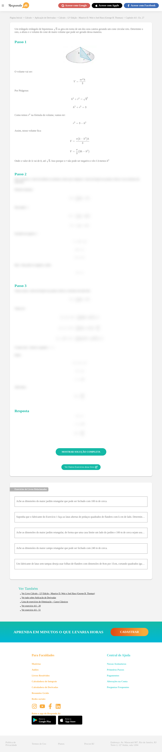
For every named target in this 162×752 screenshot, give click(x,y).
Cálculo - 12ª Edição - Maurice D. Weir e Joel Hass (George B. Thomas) (91, 18)
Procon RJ (89, 744)
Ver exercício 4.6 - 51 (31, 610)
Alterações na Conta (117, 681)
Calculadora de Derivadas (45, 687)
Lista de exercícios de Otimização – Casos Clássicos (45, 602)
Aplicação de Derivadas (45, 18)
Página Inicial (16, 18)
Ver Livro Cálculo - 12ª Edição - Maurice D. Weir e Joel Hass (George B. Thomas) (58, 593)
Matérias (36, 664)
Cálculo (28, 18)
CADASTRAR (129, 632)
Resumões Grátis (40, 693)
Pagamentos (113, 675)
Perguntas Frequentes (118, 687)
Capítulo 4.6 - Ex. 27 (135, 18)
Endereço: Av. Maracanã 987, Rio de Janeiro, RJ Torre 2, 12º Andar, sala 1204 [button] (133, 743)
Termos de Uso (39, 744)
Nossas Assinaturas (116, 664)
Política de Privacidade (11, 743)
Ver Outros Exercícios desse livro (81, 467)
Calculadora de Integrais (44, 681)
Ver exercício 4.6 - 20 (31, 606)
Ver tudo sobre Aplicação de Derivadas (39, 597)
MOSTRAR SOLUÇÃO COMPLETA (81, 452)
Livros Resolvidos (41, 675)
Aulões (35, 669)
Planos (61, 744)
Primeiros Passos (115, 669)
